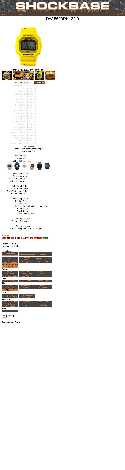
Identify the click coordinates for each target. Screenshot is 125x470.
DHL (25, 179)
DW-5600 (27, 161)
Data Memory (43, 302)
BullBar (43, 254)
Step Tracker (26, 276)
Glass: (19, 214)
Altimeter (10, 272)
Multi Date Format (10, 296)
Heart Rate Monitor (10, 276)
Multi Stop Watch (26, 286)
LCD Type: (17, 204)
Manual (5, 236)
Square (26, 174)
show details (39, 83)
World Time (10, 288)
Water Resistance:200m (10, 265)
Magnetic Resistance (43, 259)
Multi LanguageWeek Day (26, 296)
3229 (25, 156)
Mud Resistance (10, 262)
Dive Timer (10, 286)
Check (4, 318)
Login (120, 14)
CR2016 (26, 219)
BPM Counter (43, 272)
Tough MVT (43, 262)
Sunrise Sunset (43, 281)
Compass (10, 274)
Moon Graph (10, 281)
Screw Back (26, 262)
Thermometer (43, 276)
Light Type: (17, 206)
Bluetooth (26, 302)
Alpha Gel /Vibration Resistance (10, 254)
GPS (43, 274)
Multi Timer (43, 286)
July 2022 (27, 83)
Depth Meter (27, 274)
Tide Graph (26, 281)
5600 (25, 158)
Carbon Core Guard (27, 254)
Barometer (26, 272)
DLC (10, 259)
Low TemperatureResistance (27, 259)
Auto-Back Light (10, 302)
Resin (25, 209)
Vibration (43, 305)
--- (10, 311)
